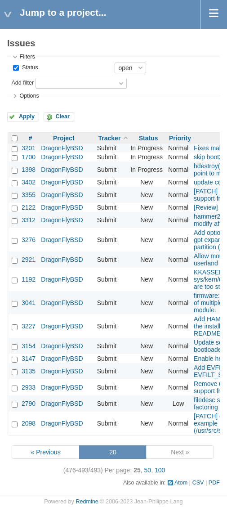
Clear (62, 116)
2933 (29, 387)
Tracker (109, 138)
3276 (29, 239)
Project (63, 138)
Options (29, 96)
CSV (198, 483)
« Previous (46, 452)
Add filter (22, 83)
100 (160, 470)
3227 (29, 326)
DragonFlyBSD (62, 148)
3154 (29, 346)
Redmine (87, 501)
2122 (29, 207)
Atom (180, 483)
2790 (29, 403)
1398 (29, 169)
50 (147, 470)
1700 (29, 157)
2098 (29, 423)
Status (29, 67)
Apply (27, 116)
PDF (214, 483)
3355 (29, 194)
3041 (29, 302)
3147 (29, 358)
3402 (29, 182)
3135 (29, 371)
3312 (29, 220)
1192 (29, 279)
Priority (180, 138)
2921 (29, 259)
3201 (29, 148)
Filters (27, 57)
